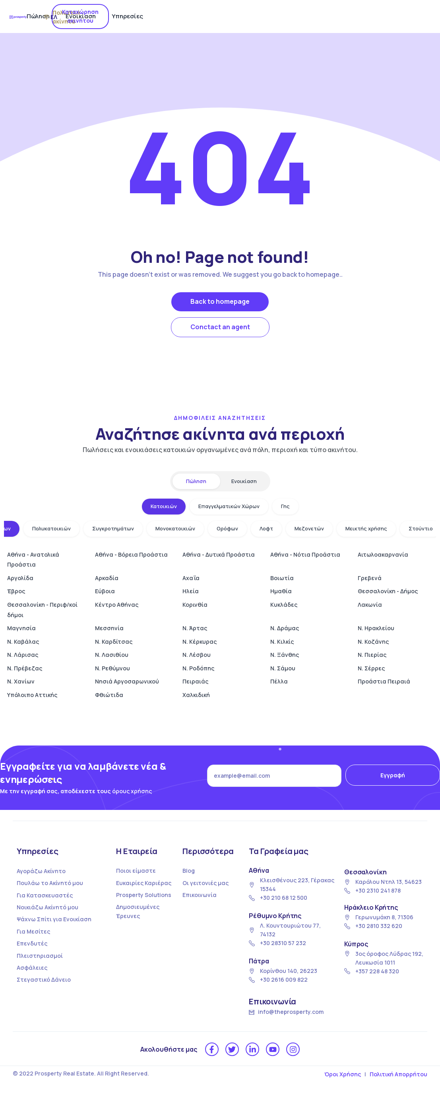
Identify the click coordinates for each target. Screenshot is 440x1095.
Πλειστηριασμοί (40, 955)
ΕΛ (351, 17)
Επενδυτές (32, 943)
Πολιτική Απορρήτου (398, 1074)
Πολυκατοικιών (51, 528)
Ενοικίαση (218, 16)
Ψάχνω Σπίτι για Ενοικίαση (54, 919)
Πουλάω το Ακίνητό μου (50, 883)
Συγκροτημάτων (113, 528)
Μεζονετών (309, 528)
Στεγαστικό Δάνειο (44, 979)
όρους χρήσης (132, 791)
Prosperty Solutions (143, 895)
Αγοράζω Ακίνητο (41, 871)
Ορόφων (227, 528)
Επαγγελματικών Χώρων (229, 506)
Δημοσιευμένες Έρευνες (137, 911)
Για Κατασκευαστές (45, 895)
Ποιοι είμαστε (136, 870)
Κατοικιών (164, 506)
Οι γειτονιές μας (205, 883)
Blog (188, 870)
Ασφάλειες (32, 967)
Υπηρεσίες (264, 16)
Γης (285, 506)
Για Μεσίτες (33, 931)
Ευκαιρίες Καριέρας (143, 883)
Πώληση (175, 16)
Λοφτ (266, 528)
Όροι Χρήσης (342, 1074)
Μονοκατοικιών (175, 528)
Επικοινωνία (199, 895)
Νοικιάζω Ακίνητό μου (47, 907)
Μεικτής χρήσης (366, 528)
